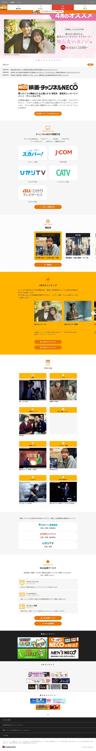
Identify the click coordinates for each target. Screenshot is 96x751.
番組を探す (18, 7)
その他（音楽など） (63, 478)
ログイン (19, 2)
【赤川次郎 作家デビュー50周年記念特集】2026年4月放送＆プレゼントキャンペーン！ (34, 69)
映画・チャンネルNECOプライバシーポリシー (16, 730)
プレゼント (41, 7)
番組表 (63, 7)
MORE (90, 64)
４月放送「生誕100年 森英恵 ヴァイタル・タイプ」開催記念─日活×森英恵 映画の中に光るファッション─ (39, 75)
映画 (32, 376)
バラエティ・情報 (63, 444)
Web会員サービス (48, 618)
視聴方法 (85, 7)
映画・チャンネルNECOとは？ (48, 113)
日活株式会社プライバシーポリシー (13, 725)
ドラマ (63, 376)
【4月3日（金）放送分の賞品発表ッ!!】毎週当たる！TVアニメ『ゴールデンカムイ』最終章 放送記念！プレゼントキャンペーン (45, 72)
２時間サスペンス (32, 410)
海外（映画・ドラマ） (63, 410)
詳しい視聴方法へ (48, 207)
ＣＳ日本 (5, 735)
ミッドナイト (32, 478)
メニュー (91, 2)
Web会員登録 (48, 623)
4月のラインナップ (48, 342)
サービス (4, 2)
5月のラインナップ (48, 347)
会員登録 (11, 2)
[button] (3, 33)
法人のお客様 (6, 720)
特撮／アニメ (32, 444)
